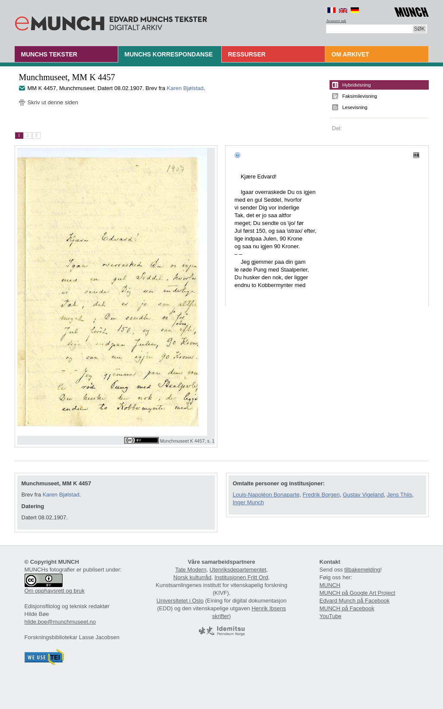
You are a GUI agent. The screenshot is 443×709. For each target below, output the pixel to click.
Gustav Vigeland (363, 494)
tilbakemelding (362, 569)
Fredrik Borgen (320, 494)
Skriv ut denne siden (53, 102)
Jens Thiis (399, 494)
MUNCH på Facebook (347, 608)
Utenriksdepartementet (238, 569)
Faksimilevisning (359, 96)
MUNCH (330, 585)
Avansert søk (336, 21)
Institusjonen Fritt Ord (241, 577)
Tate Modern (190, 569)
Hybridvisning (356, 84)
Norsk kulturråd (192, 577)
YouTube (331, 616)
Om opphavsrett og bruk (55, 590)
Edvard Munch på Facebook (355, 600)
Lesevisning (355, 107)
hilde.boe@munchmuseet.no (60, 621)
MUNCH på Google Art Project (358, 593)
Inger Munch (248, 502)
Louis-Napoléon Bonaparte (266, 494)
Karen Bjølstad (185, 88)
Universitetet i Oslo (180, 600)
